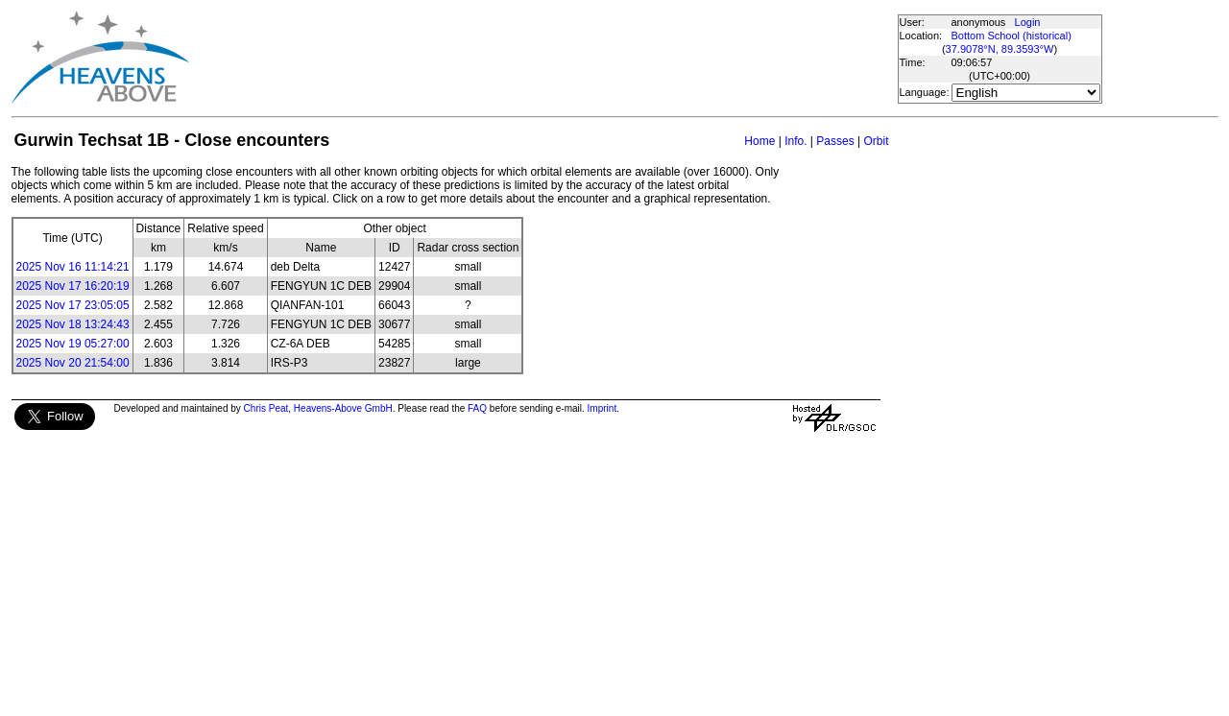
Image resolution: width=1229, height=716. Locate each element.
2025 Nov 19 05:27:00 (73, 343)
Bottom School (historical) (1012, 35)
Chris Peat (266, 408)
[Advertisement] (542, 57)
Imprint (602, 408)
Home (759, 141)
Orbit (875, 141)
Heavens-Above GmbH (343, 408)
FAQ (477, 408)
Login (1028, 22)
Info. (795, 141)
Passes (835, 141)
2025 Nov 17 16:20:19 (73, 286)
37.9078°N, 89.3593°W (1000, 49)
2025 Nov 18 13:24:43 (73, 324)
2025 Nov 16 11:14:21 (73, 267)
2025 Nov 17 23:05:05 (73, 305)
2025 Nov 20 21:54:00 (73, 363)
